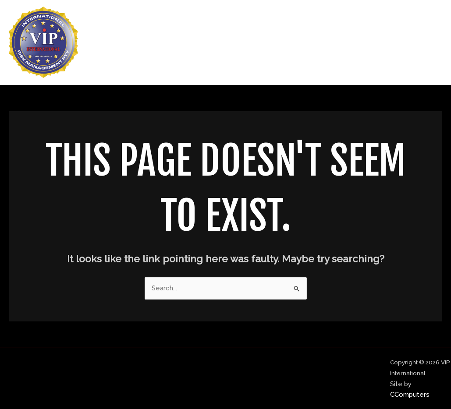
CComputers (410, 394)
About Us (303, 42)
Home (260, 42)
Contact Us (414, 42)
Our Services (357, 42)
